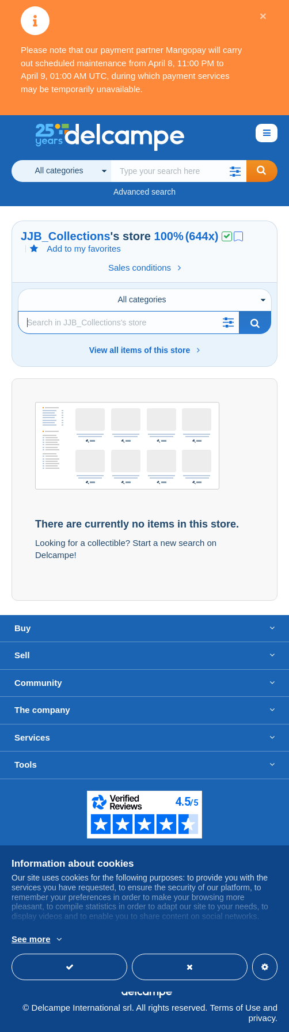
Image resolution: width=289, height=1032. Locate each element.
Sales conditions (144, 267)
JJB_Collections (66, 236)
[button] (235, 171)
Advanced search (144, 191)
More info (180, 939)
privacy (261, 1018)
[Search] (128, 322)
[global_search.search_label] (178, 171)
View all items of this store (144, 350)
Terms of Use (235, 1007)
